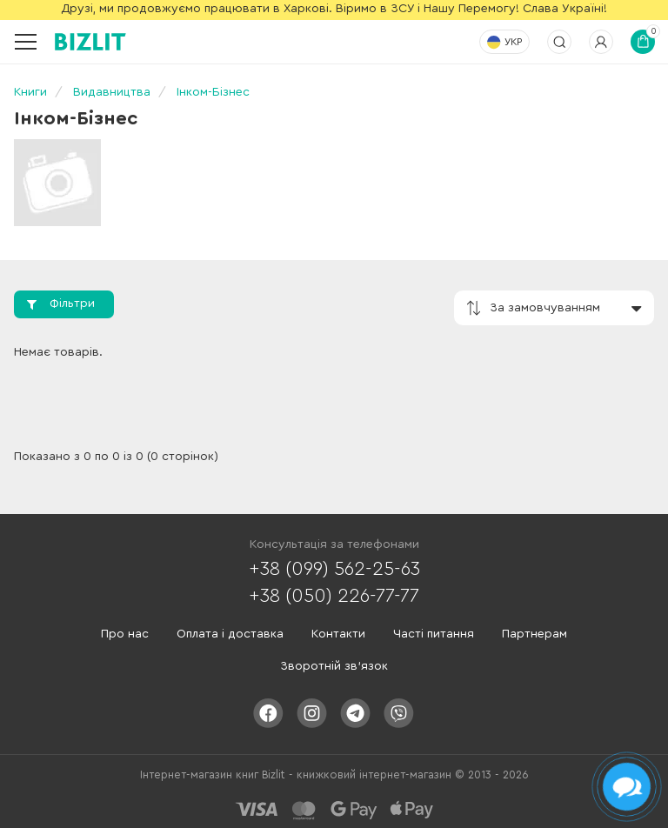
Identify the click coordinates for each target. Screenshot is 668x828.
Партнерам (534, 634)
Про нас (125, 634)
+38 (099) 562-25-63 (334, 568)
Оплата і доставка (230, 634)
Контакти (338, 634)
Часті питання (433, 634)
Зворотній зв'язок (334, 666)
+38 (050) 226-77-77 (334, 595)
